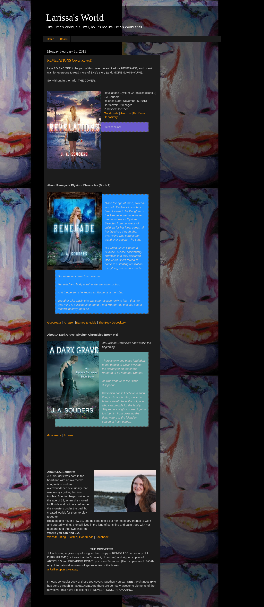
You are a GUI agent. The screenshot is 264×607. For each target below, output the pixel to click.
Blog (63, 537)
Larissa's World (75, 17)
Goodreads (111, 113)
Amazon (125, 113)
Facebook (102, 537)
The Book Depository (112, 322)
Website (52, 537)
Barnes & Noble (86, 322)
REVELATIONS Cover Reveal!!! (71, 60)
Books (63, 38)
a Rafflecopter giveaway (62, 569)
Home (50, 38)
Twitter (72, 537)
